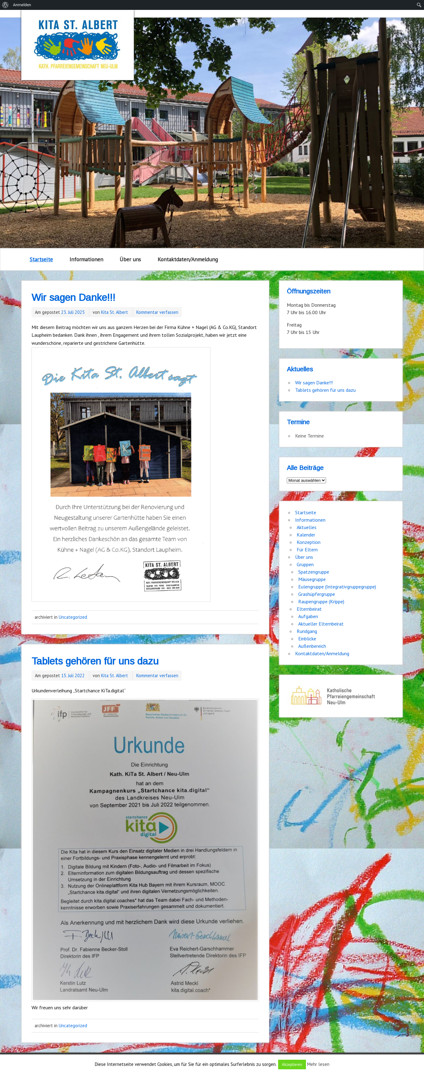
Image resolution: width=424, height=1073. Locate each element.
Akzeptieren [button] (292, 1064)
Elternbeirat (309, 609)
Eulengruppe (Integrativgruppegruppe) (337, 587)
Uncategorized (73, 617)
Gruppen (305, 564)
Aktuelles (306, 527)
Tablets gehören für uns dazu (95, 661)
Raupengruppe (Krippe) (321, 601)
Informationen (86, 259)
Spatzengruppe (313, 572)
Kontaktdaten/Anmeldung (188, 259)
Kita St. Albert (114, 312)
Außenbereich (312, 646)
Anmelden (22, 4)
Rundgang (307, 631)
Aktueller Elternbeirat (321, 624)
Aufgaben (308, 616)
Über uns (130, 259)
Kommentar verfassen (157, 312)
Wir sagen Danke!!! (73, 297)
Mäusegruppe (312, 579)
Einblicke (307, 638)
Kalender (306, 535)
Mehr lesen (318, 1064)
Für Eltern (307, 549)
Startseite (41, 259)
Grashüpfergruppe (316, 594)
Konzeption (308, 542)
